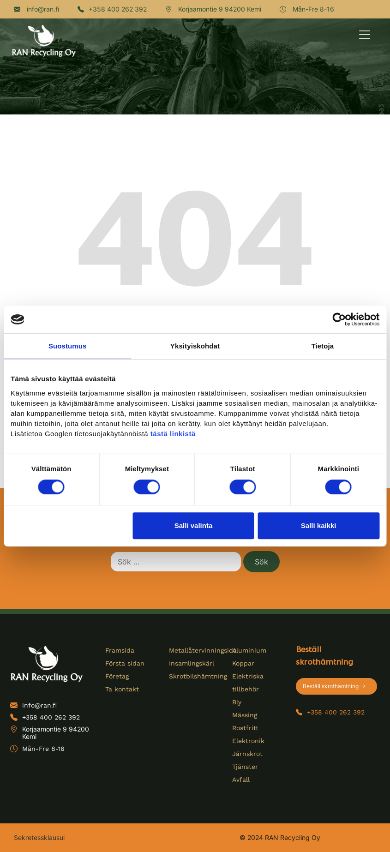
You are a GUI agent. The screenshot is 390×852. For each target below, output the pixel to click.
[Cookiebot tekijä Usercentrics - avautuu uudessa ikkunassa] (339, 319)
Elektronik (248, 740)
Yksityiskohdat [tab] (195, 346)
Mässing (244, 715)
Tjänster (245, 766)
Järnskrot (247, 753)
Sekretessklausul (39, 837)
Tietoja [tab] (322, 346)
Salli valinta (193, 525)
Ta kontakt (122, 689)
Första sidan (124, 663)
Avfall (241, 779)
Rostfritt (245, 728)
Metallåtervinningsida (203, 650)
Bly (236, 702)
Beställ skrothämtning (334, 686)
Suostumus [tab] (67, 346)
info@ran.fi (36, 9)
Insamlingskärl (191, 663)
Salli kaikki (318, 525)
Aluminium (249, 650)
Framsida (119, 650)
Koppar (243, 663)
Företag (117, 676)
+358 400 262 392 (112, 9)
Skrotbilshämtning (198, 676)
